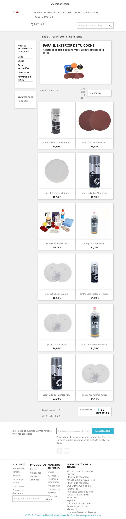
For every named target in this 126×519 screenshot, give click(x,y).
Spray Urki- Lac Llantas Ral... (56, 394)
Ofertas (33, 469)
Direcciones (18, 486)
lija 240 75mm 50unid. (57, 344)
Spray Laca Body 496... (94, 243)
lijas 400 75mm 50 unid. (57, 193)
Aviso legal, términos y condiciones (53, 478)
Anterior (85, 410)
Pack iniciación (23, 67)
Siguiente (103, 413)
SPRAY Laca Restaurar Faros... (94, 293)
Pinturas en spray (24, 78)
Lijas (20, 56)
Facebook (59, 451)
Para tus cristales (86, 12)
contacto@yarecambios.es (81, 512)
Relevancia (99, 93)
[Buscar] (95, 25)
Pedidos (16, 475)
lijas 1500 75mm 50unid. (94, 142)
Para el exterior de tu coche (52, 12)
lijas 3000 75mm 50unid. (94, 394)
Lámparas (23, 72)
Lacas (21, 61)
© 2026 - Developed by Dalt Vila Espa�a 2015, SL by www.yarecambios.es (63, 515)
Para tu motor (43, 16)
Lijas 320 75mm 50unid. (56, 293)
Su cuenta (18, 464)
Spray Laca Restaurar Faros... (94, 344)
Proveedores (25, 97)
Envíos (51, 471)
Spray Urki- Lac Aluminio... (95, 193)
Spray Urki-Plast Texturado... (56, 142)
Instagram (66, 451)
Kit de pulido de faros (57, 243)
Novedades (35, 472)
